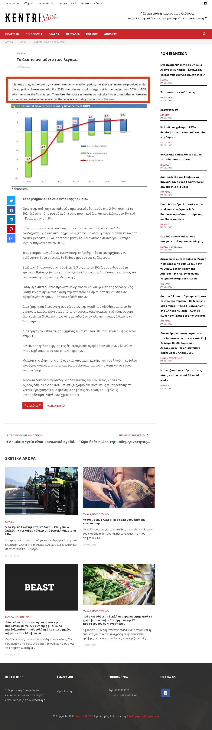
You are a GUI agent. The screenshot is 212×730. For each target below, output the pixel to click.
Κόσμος (92, 34)
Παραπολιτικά (45, 3)
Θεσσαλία (73, 34)
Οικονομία (33, 34)
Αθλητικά (28, 3)
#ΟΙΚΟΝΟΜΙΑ (56, 405)
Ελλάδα (54, 34)
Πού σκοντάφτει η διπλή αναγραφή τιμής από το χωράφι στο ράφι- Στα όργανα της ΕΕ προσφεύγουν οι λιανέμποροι (117, 620)
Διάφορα (98, 3)
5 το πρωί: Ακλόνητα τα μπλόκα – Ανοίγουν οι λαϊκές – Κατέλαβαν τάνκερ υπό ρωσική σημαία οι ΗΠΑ (40, 530)
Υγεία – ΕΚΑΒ (12, 3)
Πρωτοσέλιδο (100, 514)
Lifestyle (62, 3)
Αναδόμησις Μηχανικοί (143, 716)
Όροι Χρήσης (65, 691)
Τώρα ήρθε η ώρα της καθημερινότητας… (114, 441)
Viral (73, 3)
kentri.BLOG (83, 716)
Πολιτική (12, 34)
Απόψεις (110, 34)
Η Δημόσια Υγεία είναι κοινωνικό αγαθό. (40, 441)
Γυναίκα (84, 3)
